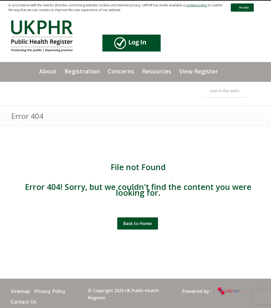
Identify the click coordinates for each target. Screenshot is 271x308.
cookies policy (196, 5)
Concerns (121, 71)
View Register (198, 71)
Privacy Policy (50, 291)
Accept (241, 7)
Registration (82, 71)
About (48, 71)
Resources (156, 71)
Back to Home (137, 223)
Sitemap (20, 291)
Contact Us (24, 301)
